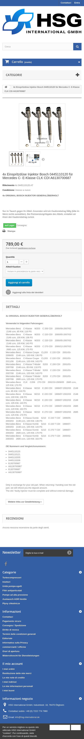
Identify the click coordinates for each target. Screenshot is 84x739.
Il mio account (12, 664)
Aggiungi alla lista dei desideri (27, 292)
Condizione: (8, 190)
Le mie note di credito (13, 677)
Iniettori (6, 582)
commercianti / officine (14, 647)
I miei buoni (8, 690)
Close (76, 727)
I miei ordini (8, 669)
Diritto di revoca (10, 630)
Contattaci (66, 2)
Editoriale (7, 638)
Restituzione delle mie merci (16, 673)
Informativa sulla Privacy (15, 642)
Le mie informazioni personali (17, 686)
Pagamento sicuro (11, 621)
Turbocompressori (11, 577)
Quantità (10, 257)
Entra (77, 2)
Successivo (43, 159)
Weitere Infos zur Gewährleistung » (25, 502)
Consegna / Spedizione (14, 625)
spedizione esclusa (26, 248)
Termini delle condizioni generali (19, 634)
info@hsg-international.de (27, 717)
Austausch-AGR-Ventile (14, 599)
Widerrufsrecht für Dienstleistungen (20, 655)
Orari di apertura (10, 651)
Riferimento (8, 185)
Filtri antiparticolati (12, 590)
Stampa (11, 231)
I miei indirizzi (9, 682)
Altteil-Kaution (13, 266)
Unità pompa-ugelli (12, 586)
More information (60, 727)
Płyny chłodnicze (11, 603)
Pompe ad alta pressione (15, 595)
